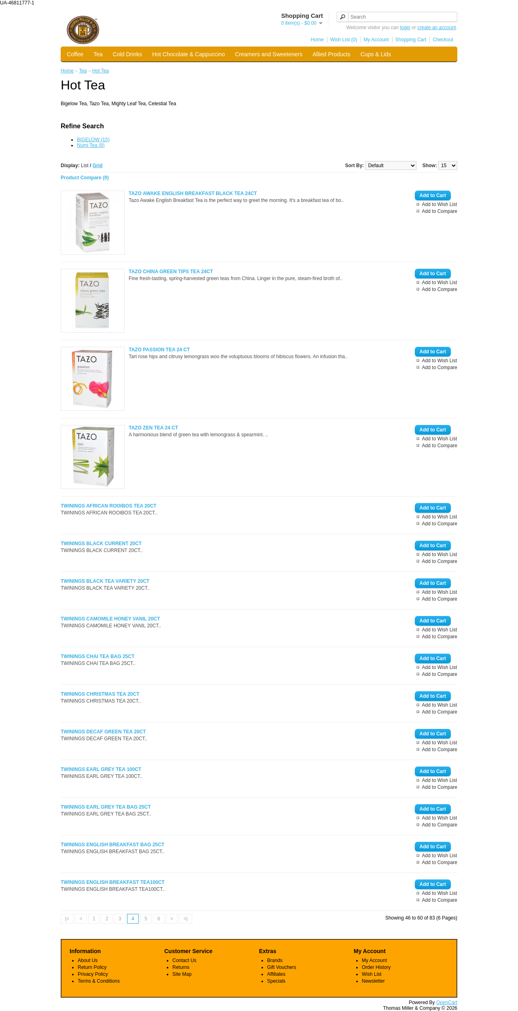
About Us (88, 960)
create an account (436, 27)
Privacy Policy (93, 974)
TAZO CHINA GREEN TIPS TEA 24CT (171, 271)
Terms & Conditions (99, 981)
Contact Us (184, 960)
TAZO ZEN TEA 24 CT (153, 428)
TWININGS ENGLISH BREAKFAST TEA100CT (113, 882)
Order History (376, 967)
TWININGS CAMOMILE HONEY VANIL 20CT (110, 619)
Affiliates (276, 974)
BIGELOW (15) (93, 139)
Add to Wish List (439, 204)
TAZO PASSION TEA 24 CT (159, 350)
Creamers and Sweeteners (269, 54)
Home (317, 39)
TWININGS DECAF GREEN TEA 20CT (103, 732)
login (405, 27)
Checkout (443, 39)
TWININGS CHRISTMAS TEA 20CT (100, 694)
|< (67, 919)
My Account (376, 39)
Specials (276, 981)
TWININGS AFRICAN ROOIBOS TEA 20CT (108, 506)
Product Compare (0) (85, 178)
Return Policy (92, 967)
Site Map (181, 974)
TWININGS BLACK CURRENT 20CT (101, 543)
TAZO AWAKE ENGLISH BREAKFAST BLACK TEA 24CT (193, 193)
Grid (98, 165)
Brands (274, 960)
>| (185, 919)
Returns (180, 967)
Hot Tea (100, 71)
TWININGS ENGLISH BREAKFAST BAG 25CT (112, 844)
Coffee (75, 54)
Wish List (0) (343, 39)
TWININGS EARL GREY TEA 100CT (101, 769)
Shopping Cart (411, 39)
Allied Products (331, 54)
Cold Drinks (127, 54)
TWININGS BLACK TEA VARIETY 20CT (105, 581)
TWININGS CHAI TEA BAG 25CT (97, 656)
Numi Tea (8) (90, 145)
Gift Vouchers (281, 967)
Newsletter (373, 981)
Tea (98, 54)
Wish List (372, 974)
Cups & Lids (376, 54)
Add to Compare (439, 211)
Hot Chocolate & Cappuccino (188, 54)
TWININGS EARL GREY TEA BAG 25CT (106, 807)
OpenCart (446, 1002)
